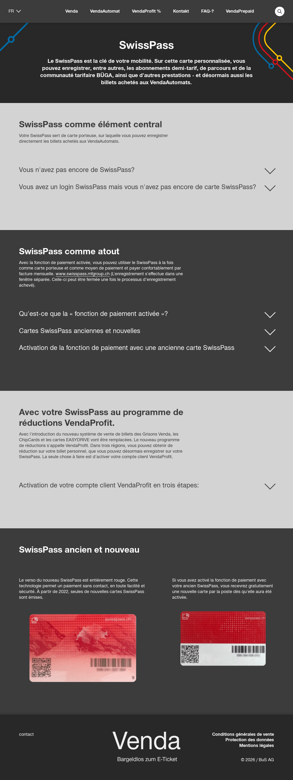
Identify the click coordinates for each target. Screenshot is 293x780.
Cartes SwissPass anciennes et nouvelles (79, 330)
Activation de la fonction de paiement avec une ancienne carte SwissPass (126, 347)
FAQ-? (207, 11)
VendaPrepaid (240, 11)
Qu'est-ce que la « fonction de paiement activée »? (93, 313)
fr (11, 11)
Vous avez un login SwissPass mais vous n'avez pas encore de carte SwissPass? (137, 187)
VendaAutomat (105, 11)
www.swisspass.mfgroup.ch (83, 273)
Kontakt (181, 11)
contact (26, 734)
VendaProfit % (146, 11)
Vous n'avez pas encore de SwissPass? (77, 169)
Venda (71, 11)
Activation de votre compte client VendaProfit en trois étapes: (109, 485)
